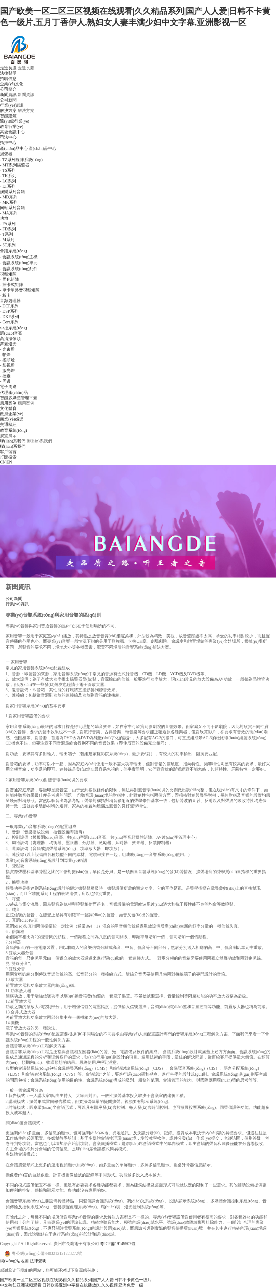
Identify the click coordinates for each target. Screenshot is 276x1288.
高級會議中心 (12, 132)
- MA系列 (8, 213)
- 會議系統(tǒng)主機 (19, 257)
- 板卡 (5, 295)
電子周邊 (8, 386)
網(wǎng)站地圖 (14, 1261)
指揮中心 (8, 142)
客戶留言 (8, 452)
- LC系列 (8, 181)
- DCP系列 (9, 306)
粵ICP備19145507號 (117, 1244)
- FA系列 (8, 224)
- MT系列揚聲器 (14, 165)
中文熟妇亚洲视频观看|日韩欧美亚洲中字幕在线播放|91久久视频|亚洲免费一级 (71, 1285)
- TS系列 (7, 170)
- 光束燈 (7, 349)
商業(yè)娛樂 (11, 419)
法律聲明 (8, 73)
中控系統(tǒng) (13, 328)
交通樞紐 (8, 424)
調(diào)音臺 (11, 333)
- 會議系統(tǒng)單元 (19, 263)
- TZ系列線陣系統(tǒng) (21, 160)
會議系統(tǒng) (13, 251)
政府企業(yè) (11, 414)
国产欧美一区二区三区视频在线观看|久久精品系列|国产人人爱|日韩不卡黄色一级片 (75, 1280)
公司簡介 (8, 89)
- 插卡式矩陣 (11, 285)
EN (9, 462)
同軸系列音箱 (12, 208)
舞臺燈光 (8, 344)
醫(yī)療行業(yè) (14, 121)
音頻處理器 (10, 301)
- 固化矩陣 (9, 279)
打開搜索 (8, 457)
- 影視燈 (7, 365)
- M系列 (7, 240)
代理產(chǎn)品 (14, 392)
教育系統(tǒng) (13, 430)
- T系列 (6, 234)
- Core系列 (9, 322)
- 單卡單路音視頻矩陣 (20, 290)
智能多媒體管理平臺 (18, 398)
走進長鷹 (8, 68)
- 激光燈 (7, 370)
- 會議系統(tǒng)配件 (19, 269)
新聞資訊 (8, 94)
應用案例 (8, 403)
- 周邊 (5, 381)
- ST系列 (8, 245)
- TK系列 (8, 176)
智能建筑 (8, 116)
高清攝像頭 (10, 338)
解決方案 (8, 110)
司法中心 (8, 137)
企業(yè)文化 (11, 84)
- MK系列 (8, 202)
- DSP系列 (9, 311)
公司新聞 (8, 100)
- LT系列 (7, 186)
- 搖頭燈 (7, 360)
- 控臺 (5, 376)
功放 (4, 218)
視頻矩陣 (8, 274)
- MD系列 (8, 197)
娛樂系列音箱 (12, 192)
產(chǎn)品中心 (14, 148)
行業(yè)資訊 (11, 105)
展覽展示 (8, 436)
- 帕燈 (5, 354)
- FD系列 (8, 229)
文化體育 (8, 408)
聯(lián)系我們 (12, 441)
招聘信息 (8, 78)
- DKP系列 (9, 317)
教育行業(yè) (11, 126)
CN (3, 462)
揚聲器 (6, 154)
